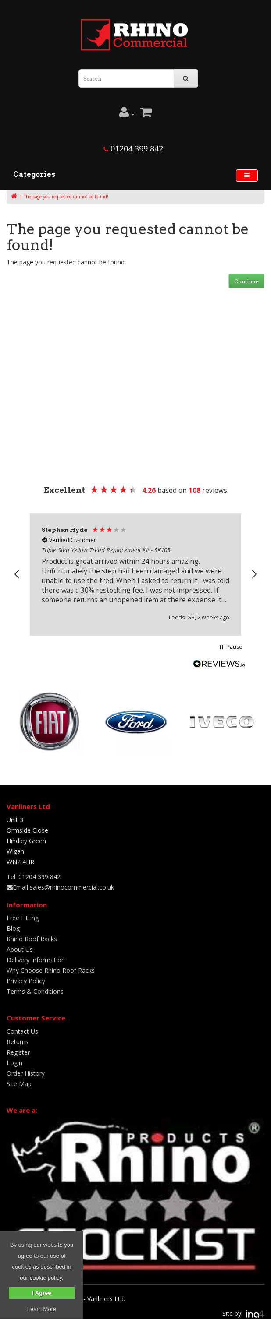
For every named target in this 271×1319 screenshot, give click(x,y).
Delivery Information (36, 955)
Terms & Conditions (35, 987)
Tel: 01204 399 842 (34, 872)
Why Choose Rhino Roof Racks (51, 966)
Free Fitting (23, 913)
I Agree (41, 1293)
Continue (246, 281)
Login (14, 1058)
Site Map (19, 1079)
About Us (20, 945)
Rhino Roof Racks (32, 934)
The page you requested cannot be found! (66, 196)
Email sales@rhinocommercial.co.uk (60, 883)
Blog (13, 924)
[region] (135, 572)
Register (18, 1048)
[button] (17, 572)
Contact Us (22, 1027)
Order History (26, 1069)
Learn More (41, 1309)
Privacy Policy (26, 976)
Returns (18, 1037)
